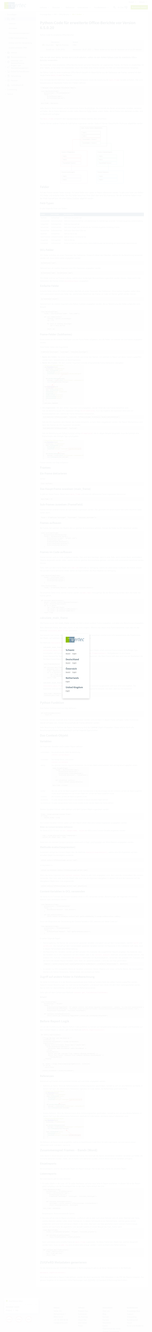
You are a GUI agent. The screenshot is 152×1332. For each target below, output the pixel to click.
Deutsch (68, 653)
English (74, 653)
